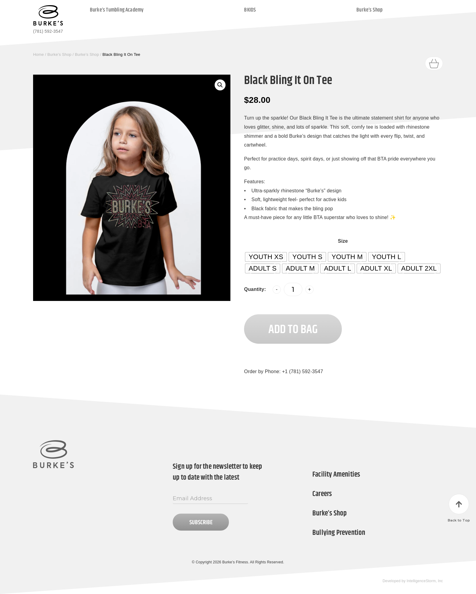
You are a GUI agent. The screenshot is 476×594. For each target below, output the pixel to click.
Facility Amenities (336, 474)
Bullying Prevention (338, 532)
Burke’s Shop (369, 10)
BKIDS (250, 10)
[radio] (266, 257)
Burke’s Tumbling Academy (117, 10)
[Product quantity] (293, 289)
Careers (322, 493)
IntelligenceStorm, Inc (424, 581)
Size (343, 241)
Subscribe (200, 522)
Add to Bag (293, 329)
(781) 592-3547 (48, 31)
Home (38, 54)
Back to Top (459, 508)
